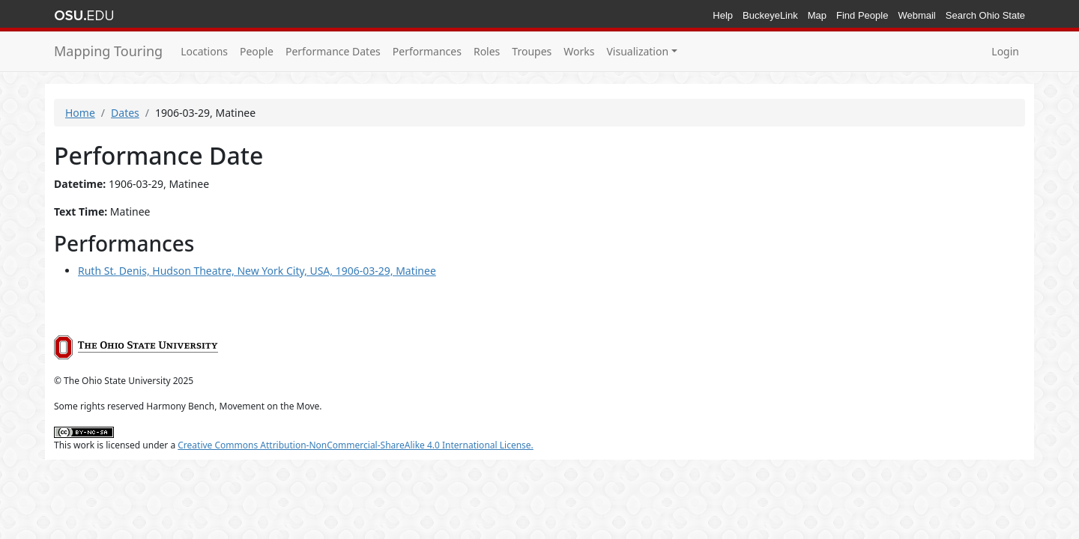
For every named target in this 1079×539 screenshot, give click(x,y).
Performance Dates (333, 51)
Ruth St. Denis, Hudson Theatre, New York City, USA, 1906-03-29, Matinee (257, 271)
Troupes (531, 51)
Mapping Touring (108, 51)
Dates (125, 113)
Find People (862, 15)
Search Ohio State (985, 15)
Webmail (916, 15)
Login (1005, 51)
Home (80, 113)
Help (723, 15)
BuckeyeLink (770, 15)
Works (578, 51)
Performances (427, 51)
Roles (487, 51)
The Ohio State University (84, 16)
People (256, 51)
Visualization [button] (637, 51)
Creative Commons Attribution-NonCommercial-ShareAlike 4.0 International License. (356, 445)
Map (817, 15)
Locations (204, 51)
